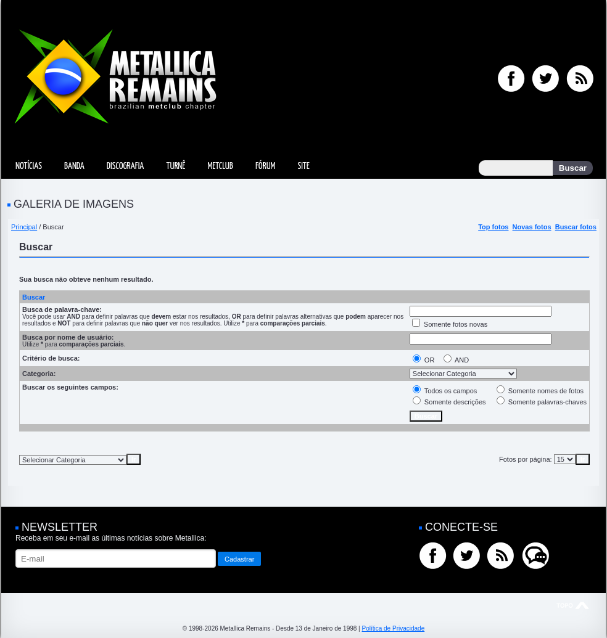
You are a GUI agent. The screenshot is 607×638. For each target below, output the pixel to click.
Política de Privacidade (392, 628)
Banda (74, 166)
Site (303, 166)
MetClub (220, 166)
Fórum (265, 166)
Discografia (125, 166)
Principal (24, 227)
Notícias (28, 166)
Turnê (175, 166)
